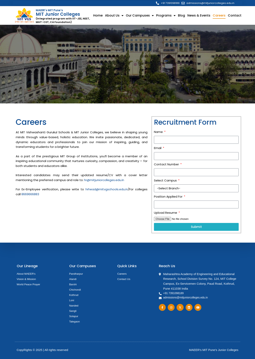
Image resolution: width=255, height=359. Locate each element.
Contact (234, 16)
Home (98, 16)
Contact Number (167, 165)
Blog (181, 16)
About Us (114, 16)
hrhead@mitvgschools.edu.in (107, 190)
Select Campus (166, 181)
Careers (219, 16)
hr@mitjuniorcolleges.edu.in (104, 180)
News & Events (198, 16)
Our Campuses (140, 16)
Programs (166, 16)
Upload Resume (166, 213)
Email (158, 148)
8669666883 (30, 194)
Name (159, 132)
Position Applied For (168, 197)
